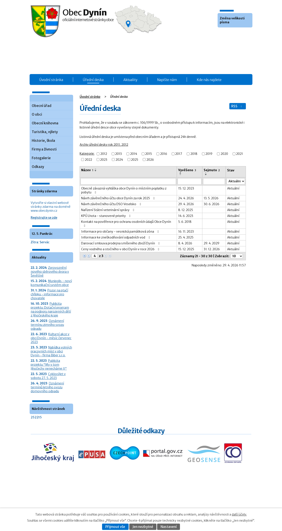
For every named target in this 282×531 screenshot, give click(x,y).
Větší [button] (233, 34)
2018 (193, 154)
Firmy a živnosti (44, 149)
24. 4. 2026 (186, 198)
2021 (239, 154)
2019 (208, 154)
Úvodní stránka (51, 80)
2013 (118, 154)
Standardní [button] (227, 34)
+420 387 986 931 (55, 502)
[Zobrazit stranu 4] (95, 256)
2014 (133, 154)
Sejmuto (212, 170)
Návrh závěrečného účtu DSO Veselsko (111, 204)
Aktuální (233, 188)
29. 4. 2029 (211, 243)
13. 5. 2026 (211, 198)
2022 (88, 160)
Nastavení (169, 527)
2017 (178, 154)
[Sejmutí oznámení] (214, 181)
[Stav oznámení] (236, 181)
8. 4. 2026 (185, 243)
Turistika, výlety (45, 132)
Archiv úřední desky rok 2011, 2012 (104, 145)
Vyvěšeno (187, 170)
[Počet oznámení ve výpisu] (237, 256)
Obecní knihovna (45, 123)
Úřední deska (93, 80)
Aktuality (130, 80)
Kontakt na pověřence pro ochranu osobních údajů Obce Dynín (126, 223)
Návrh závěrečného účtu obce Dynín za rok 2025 (118, 198)
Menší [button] (221, 34)
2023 (103, 160)
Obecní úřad (41, 106)
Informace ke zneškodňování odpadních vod (116, 237)
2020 (224, 154)
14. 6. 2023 (185, 216)
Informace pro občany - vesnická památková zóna (120, 231)
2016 (163, 154)
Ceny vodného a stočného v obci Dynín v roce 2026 (121, 249)
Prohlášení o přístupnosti (208, 503)
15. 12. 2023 (186, 188)
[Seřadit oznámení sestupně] (95, 171)
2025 (134, 160)
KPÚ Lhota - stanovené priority (106, 216)
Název (87, 170)
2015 (148, 154)
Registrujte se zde (44, 218)
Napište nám (167, 80)
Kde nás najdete (209, 80)
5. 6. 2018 (184, 222)
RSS (237, 106)
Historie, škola (43, 141)
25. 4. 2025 (185, 237)
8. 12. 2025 (185, 210)
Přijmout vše (115, 527)
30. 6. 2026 (211, 204)
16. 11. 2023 (186, 231)
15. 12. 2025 (186, 249)
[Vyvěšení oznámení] (189, 181)
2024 (119, 160)
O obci (37, 114)
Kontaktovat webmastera (217, 499)
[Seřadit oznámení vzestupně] (95, 169)
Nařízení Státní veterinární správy (108, 210)
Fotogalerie (41, 158)
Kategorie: (87, 154)
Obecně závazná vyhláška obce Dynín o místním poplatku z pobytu (123, 190)
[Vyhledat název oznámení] (128, 181)
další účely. (239, 514)
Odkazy (38, 167)
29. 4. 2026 (186, 204)
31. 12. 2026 (212, 249)
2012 (103, 154)
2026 (150, 160)
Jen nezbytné (143, 527)
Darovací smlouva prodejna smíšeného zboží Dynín (121, 243)
